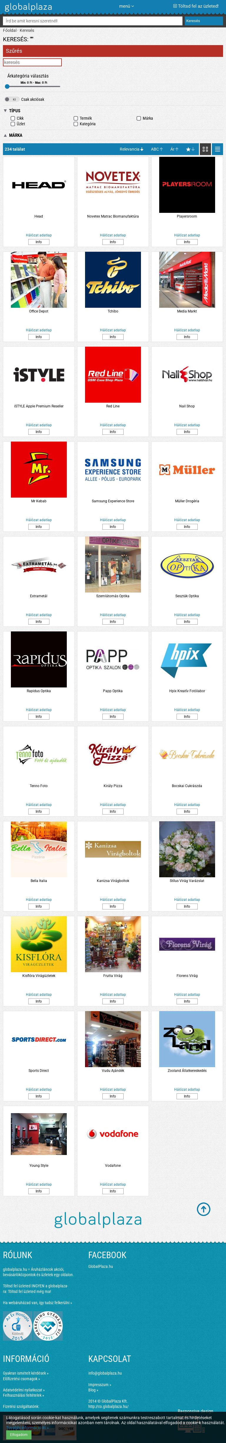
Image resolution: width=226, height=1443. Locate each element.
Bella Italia (39, 881)
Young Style (38, 1166)
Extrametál (38, 596)
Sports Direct (39, 1071)
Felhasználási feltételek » (23, 1395)
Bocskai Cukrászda (187, 786)
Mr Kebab (38, 501)
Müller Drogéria (187, 501)
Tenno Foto (39, 786)
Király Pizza (113, 786)
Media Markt (187, 311)
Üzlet (17, 123)
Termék (82, 118)
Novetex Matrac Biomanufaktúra (113, 216)
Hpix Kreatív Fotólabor (187, 691)
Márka (144, 118)
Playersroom (187, 216)
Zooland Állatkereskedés (187, 1071)
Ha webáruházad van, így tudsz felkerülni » (37, 1302)
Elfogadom (19, 1435)
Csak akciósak (24, 99)
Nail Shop (187, 406)
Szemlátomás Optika (112, 596)
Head (38, 216)
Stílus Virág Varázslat (187, 881)
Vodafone (113, 1166)
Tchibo (113, 311)
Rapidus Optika (39, 691)
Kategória (84, 123)
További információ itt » (27, 1427)
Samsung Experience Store (113, 501)
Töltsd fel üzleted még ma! (29, 1291)
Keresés (27, 30)
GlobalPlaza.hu (100, 1266)
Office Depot (38, 311)
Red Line (112, 406)
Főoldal (9, 30)
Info (39, 242)
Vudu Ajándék (113, 1071)
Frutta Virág (112, 976)
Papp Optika (113, 691)
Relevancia (129, 149)
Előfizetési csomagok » (21, 1378)
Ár (172, 149)
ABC (155, 149)
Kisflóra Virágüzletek (38, 976)
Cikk (17, 118)
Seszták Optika (187, 596)
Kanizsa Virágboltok (113, 881)
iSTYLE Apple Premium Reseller (39, 406)
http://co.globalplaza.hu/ (108, 1406)
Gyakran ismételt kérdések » (26, 1373)
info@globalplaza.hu (105, 1373)
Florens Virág (187, 976)
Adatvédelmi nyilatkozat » (24, 1390)
